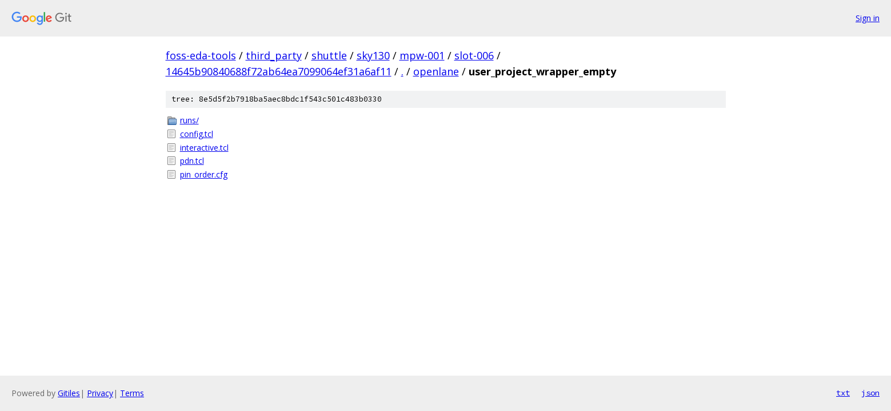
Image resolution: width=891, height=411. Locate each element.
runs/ (189, 120)
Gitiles (69, 393)
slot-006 (474, 55)
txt (843, 393)
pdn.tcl (192, 160)
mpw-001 (422, 55)
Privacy (100, 393)
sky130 (373, 55)
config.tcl (196, 133)
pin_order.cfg (203, 174)
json (870, 393)
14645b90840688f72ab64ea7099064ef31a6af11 (278, 71)
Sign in (868, 18)
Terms (132, 393)
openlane (436, 71)
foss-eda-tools (201, 55)
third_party (274, 55)
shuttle (329, 55)
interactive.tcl (204, 147)
